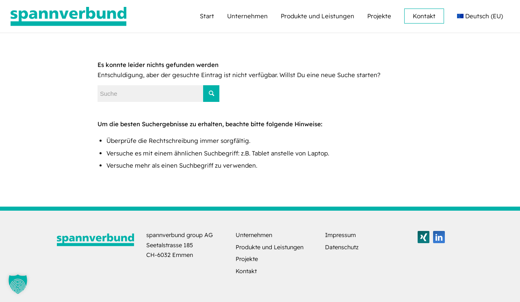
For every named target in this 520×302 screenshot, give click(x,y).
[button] (18, 284)
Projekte (247, 259)
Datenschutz (342, 247)
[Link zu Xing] (423, 237)
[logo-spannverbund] (69, 16)
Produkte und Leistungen (269, 247)
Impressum (340, 235)
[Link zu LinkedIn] (439, 237)
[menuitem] (207, 16)
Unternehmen (254, 235)
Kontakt (246, 271)
